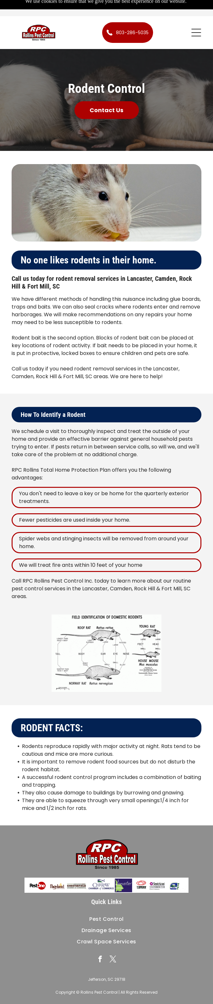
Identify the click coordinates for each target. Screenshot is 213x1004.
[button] (196, 33)
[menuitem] (106, 919)
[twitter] (113, 960)
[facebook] (100, 960)
